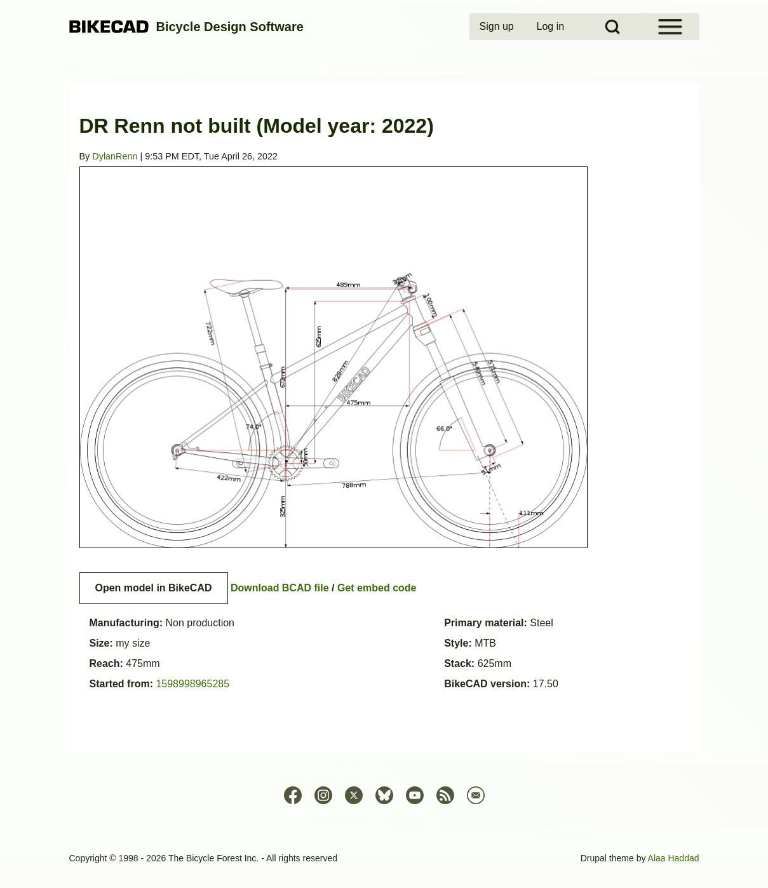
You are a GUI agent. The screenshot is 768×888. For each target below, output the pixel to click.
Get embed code (376, 587)
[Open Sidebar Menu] (670, 26)
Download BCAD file (280, 587)
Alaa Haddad (673, 858)
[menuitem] (498, 26)
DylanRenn (114, 156)
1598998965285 (192, 683)
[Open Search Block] (612, 26)
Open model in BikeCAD (153, 587)
